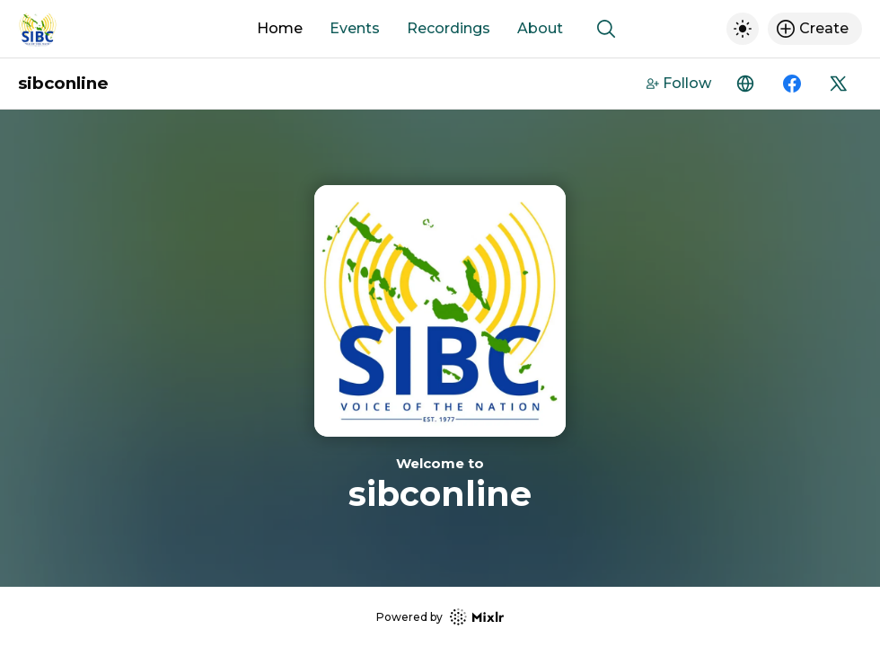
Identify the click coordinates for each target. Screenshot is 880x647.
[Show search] (606, 29)
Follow (679, 83)
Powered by (440, 616)
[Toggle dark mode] (742, 29)
